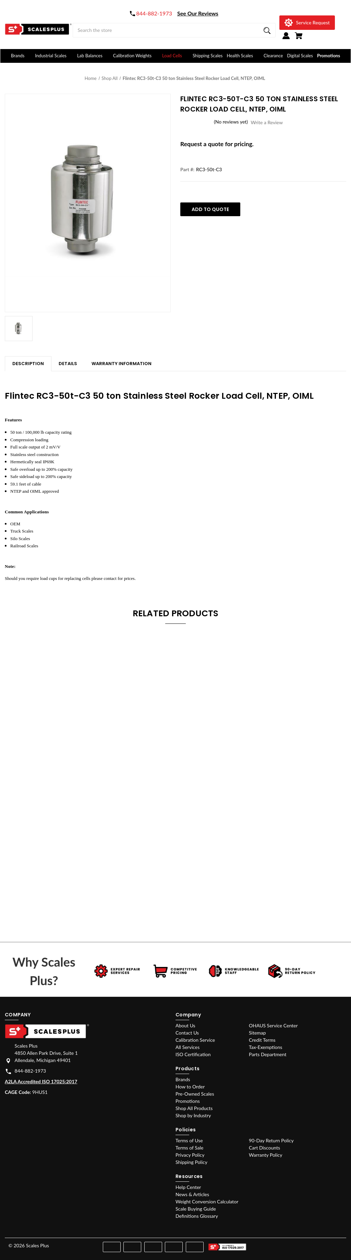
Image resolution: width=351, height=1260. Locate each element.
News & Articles (192, 1194)
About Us (185, 1025)
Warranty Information (122, 363)
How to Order (190, 1086)
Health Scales (243, 55)
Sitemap (257, 1033)
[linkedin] (339, 1244)
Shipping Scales (208, 55)
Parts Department (267, 1054)
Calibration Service (195, 1040)
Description (28, 363)
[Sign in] (286, 38)
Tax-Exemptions (265, 1047)
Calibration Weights (135, 55)
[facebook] (302, 1244)
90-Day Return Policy (271, 1140)
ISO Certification (193, 1054)
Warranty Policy (265, 1155)
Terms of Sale (189, 1148)
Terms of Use (189, 1140)
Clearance (273, 55)
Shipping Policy (191, 1162)
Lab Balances (93, 55)
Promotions (328, 55)
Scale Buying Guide (196, 1209)
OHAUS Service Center (273, 1025)
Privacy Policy (190, 1155)
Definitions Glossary (197, 1216)
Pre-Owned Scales (195, 1094)
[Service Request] (307, 22)
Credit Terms (262, 1040)
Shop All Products (194, 1108)
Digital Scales (300, 55)
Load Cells (175, 55)
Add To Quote (210, 209)
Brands (21, 55)
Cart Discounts (264, 1148)
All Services (187, 1047)
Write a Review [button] (267, 122)
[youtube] (326, 1244)
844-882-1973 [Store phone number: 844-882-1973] (30, 1071)
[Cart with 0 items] (298, 38)
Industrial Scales (54, 55)
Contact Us (187, 1033)
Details (68, 363)
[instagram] (314, 1244)
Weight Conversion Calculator (207, 1201)
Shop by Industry (193, 1115)
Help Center (188, 1187)
